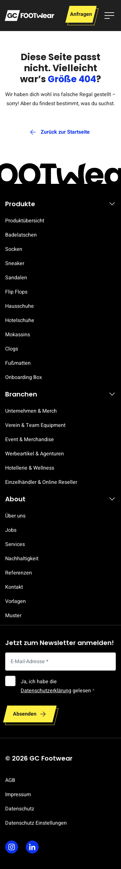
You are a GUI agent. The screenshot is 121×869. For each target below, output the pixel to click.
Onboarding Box (23, 377)
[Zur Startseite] (29, 15)
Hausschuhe (19, 306)
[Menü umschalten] (109, 15)
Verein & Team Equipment (35, 425)
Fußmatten (18, 363)
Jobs (10, 530)
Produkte (20, 203)
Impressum (18, 794)
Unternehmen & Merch (31, 411)
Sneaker (14, 263)
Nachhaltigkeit (21, 559)
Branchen (21, 394)
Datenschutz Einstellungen (36, 823)
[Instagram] (11, 847)
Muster (13, 615)
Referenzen (18, 573)
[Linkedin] (32, 847)
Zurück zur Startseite (65, 132)
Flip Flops (16, 292)
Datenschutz (19, 809)
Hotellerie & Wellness (29, 468)
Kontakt (14, 587)
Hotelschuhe (19, 320)
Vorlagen (15, 601)
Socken (13, 249)
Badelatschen (21, 235)
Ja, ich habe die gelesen (58, 686)
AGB (10, 780)
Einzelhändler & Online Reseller (41, 482)
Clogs (11, 349)
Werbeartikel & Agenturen (34, 454)
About (15, 499)
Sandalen (16, 278)
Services (15, 544)
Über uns (15, 516)
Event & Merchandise (29, 439)
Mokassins (17, 335)
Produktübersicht (24, 221)
